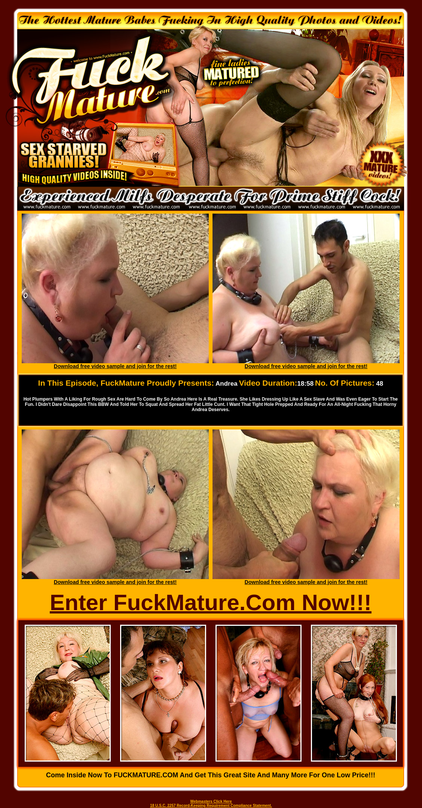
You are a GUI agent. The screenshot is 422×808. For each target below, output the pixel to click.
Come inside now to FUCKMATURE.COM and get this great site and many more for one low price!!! (210, 775)
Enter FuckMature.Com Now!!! (210, 602)
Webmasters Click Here (211, 801)
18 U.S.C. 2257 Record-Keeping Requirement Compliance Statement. (211, 806)
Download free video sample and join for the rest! (115, 366)
